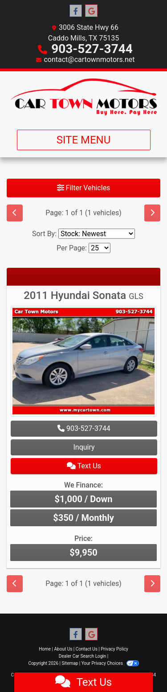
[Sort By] (96, 234)
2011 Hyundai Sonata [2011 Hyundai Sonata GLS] (83, 295)
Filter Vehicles (83, 188)
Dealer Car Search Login (82, 656)
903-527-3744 (92, 48)
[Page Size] (99, 248)
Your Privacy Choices (110, 663)
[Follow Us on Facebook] (75, 11)
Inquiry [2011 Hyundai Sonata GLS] (83, 447)
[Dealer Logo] (83, 96)
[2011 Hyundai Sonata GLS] (83, 362)
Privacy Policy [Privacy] (114, 649)
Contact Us (87, 649)
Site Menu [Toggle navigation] (84, 140)
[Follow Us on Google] (91, 11)
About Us (63, 649)
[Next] (152, 213)
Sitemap (69, 663)
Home (45, 649)
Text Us (84, 466)
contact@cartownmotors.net (89, 59)
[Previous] (15, 213)
